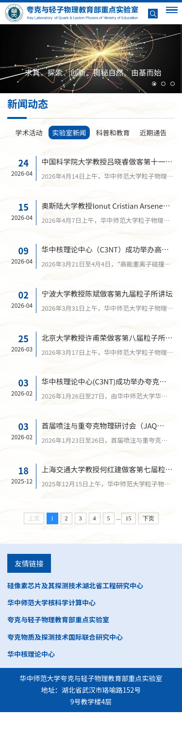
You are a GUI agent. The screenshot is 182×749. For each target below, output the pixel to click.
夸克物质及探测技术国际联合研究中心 (65, 673)
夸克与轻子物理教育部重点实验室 (58, 656)
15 (129, 555)
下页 (148, 555)
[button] (154, 84)
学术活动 (29, 132)
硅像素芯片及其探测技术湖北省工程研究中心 (75, 622)
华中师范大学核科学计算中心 (51, 639)
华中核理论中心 (31, 691)
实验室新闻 (69, 132)
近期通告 (153, 132)
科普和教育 (113, 132)
